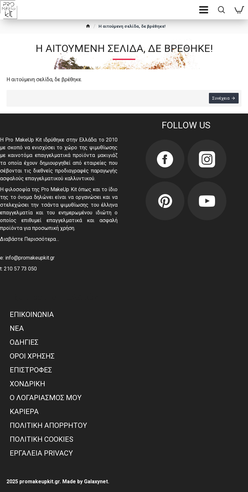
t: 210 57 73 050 (18, 269)
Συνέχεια (220, 98)
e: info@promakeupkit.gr (27, 258)
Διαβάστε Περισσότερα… (29, 239)
